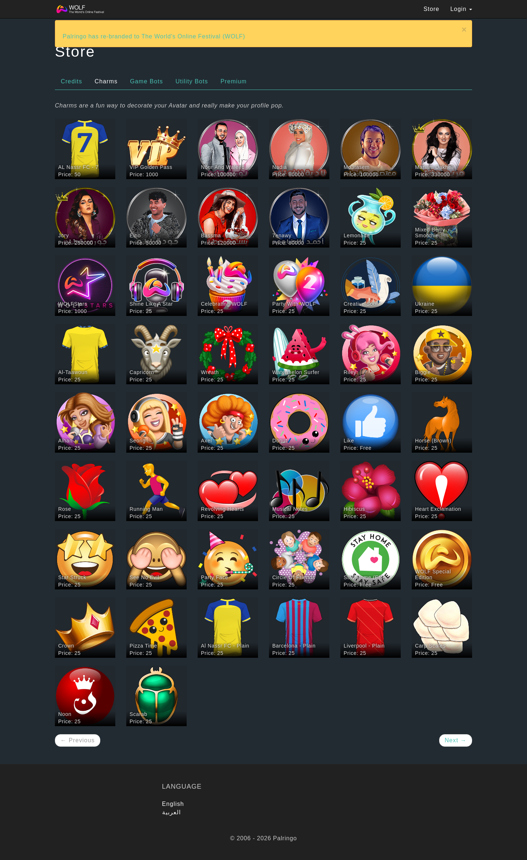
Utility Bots (191, 81)
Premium (233, 81)
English (173, 804)
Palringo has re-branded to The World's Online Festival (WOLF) (154, 36)
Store (431, 9)
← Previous (77, 740)
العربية (171, 812)
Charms (106, 81)
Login (461, 9)
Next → (456, 740)
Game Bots (146, 81)
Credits (71, 81)
